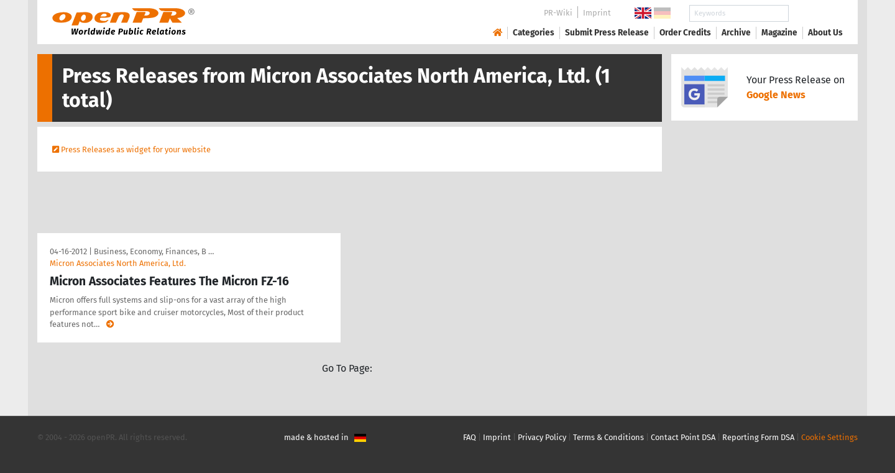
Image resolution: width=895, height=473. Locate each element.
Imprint (597, 12)
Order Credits (685, 32)
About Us (825, 32)
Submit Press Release (607, 32)
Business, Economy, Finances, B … (154, 251)
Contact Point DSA (683, 437)
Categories (533, 32)
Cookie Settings (829, 437)
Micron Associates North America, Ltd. (118, 263)
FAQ (469, 437)
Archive (736, 32)
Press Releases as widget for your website (136, 149)
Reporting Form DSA (758, 437)
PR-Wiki (558, 12)
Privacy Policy (542, 437)
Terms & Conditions (608, 437)
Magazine (779, 32)
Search (815, 13)
